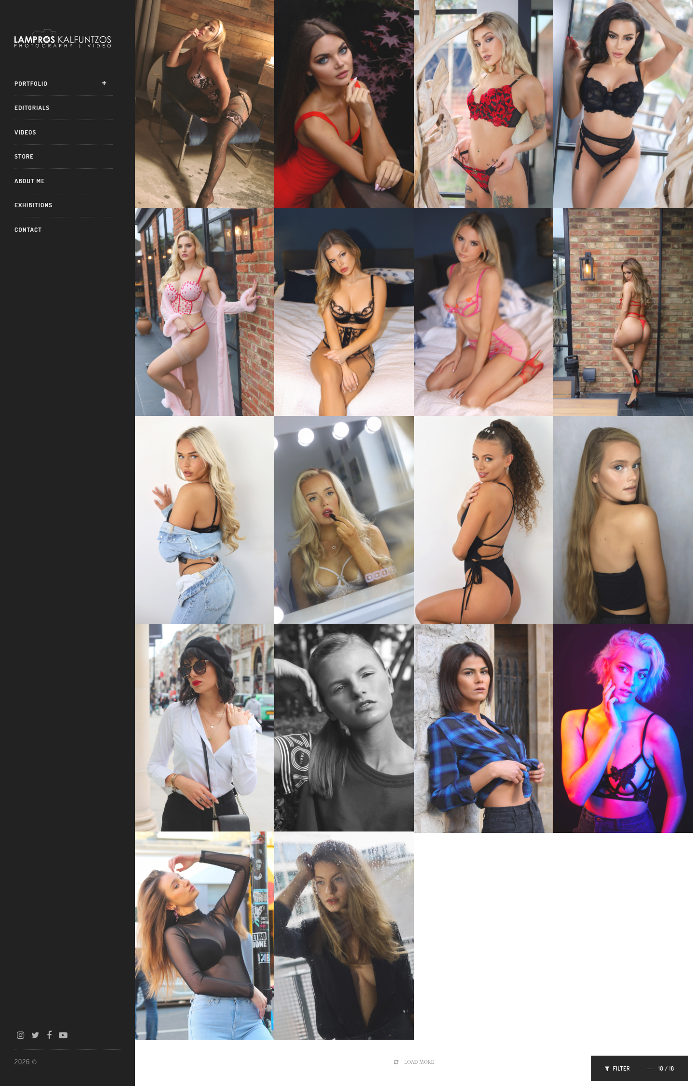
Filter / (639, 1068)
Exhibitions (33, 205)
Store (24, 156)
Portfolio (31, 83)
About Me (29, 181)
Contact (28, 229)
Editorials (32, 107)
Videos (25, 132)
